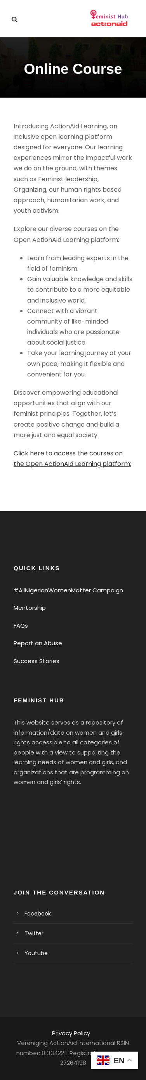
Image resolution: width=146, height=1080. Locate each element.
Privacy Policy (71, 1033)
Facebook (37, 913)
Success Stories (36, 661)
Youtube (36, 953)
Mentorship (30, 608)
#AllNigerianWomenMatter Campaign (68, 590)
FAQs (21, 625)
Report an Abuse (38, 643)
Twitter (33, 933)
